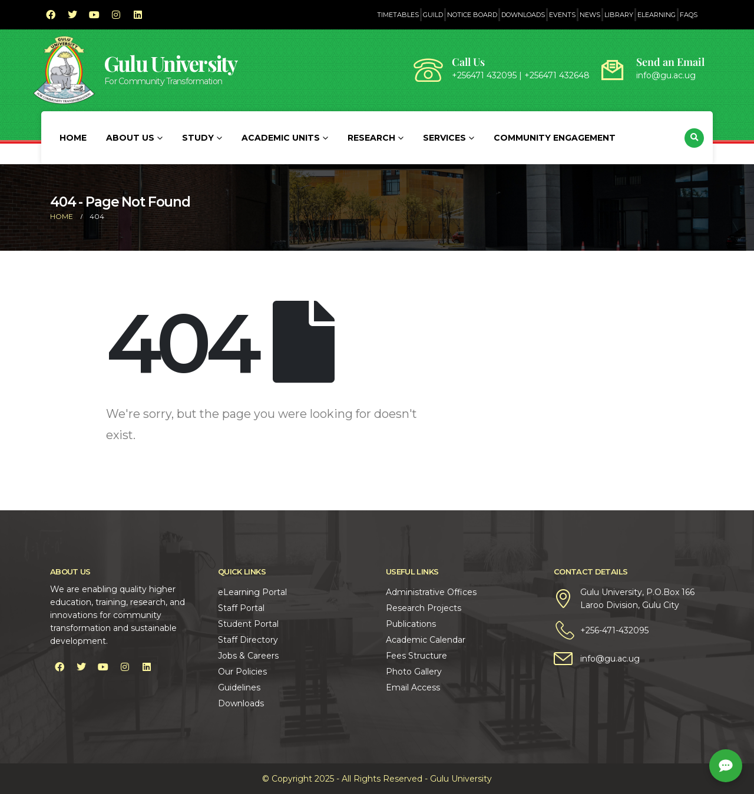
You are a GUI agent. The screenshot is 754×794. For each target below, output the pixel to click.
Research (371, 137)
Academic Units (281, 137)
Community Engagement (555, 137)
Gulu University (170, 63)
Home (73, 137)
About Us (130, 137)
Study (198, 137)
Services (444, 137)
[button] (694, 138)
